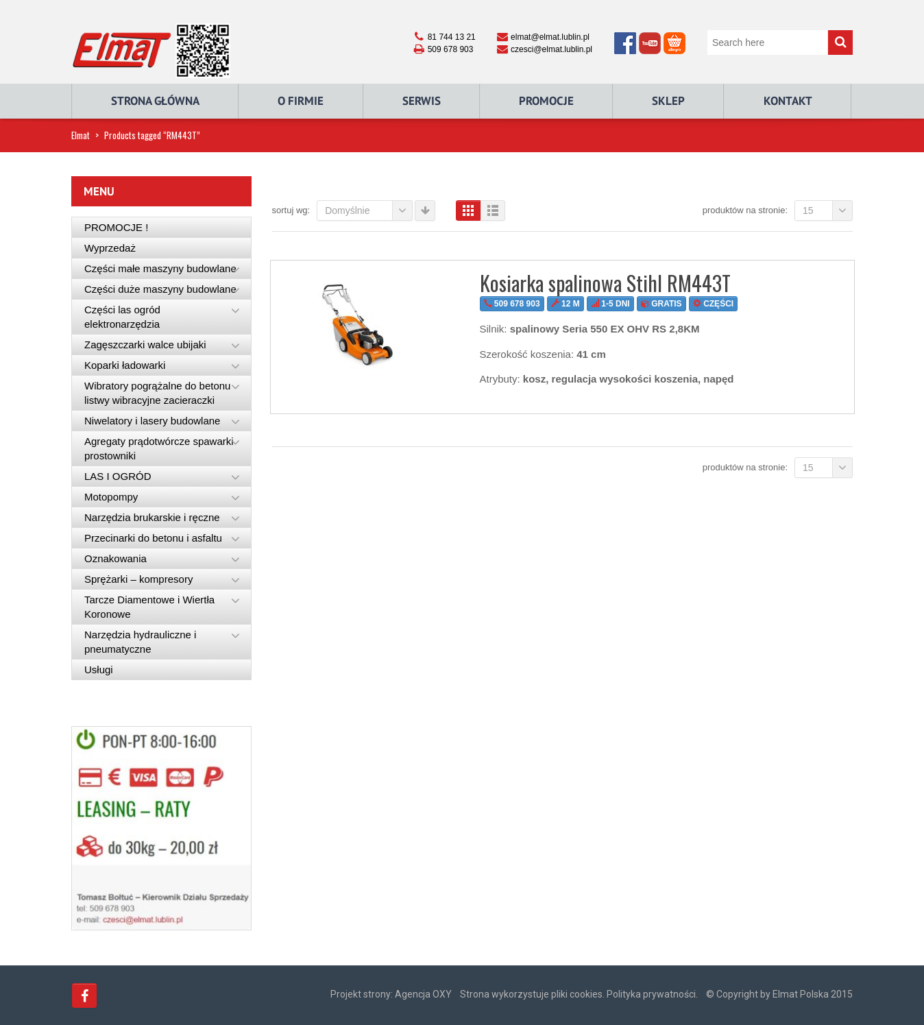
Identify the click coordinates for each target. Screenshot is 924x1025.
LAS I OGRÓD (117, 476)
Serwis (421, 100)
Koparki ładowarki (124, 365)
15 (828, 210)
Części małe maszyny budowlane (160, 268)
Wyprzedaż (110, 248)
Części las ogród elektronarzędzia (122, 317)
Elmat (80, 135)
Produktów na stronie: (745, 210)
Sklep (668, 100)
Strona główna (155, 100)
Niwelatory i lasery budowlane (152, 420)
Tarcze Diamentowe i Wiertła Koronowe (149, 607)
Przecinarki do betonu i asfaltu (153, 538)
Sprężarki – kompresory (138, 579)
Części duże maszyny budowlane (160, 289)
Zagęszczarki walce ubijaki (145, 344)
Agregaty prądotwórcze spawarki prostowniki (159, 448)
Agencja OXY (423, 994)
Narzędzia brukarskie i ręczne (152, 517)
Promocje (546, 100)
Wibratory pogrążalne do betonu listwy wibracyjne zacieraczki (157, 393)
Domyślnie (369, 210)
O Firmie (301, 100)
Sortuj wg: (291, 210)
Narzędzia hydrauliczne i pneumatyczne (140, 642)
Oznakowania (115, 558)
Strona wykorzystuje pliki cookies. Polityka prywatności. (579, 994)
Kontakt (788, 100)
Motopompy (111, 497)
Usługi (98, 669)
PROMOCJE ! (116, 227)
